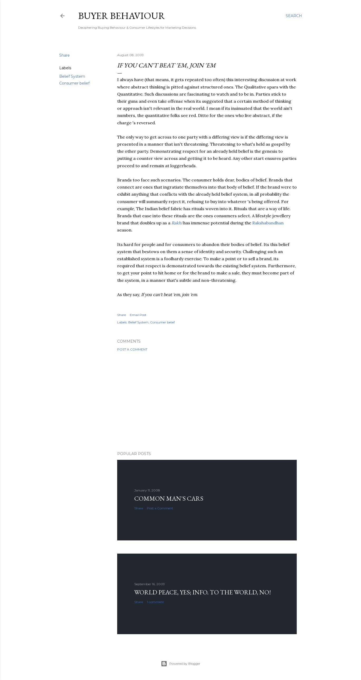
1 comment (155, 602)
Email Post (138, 315)
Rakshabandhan (268, 222)
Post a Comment (132, 349)
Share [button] (64, 55)
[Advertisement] (207, 401)
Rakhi (176, 222)
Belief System (72, 76)
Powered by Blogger (180, 664)
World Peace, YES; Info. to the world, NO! (202, 592)
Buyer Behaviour (121, 15)
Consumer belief (74, 83)
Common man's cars (168, 498)
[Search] (294, 15)
